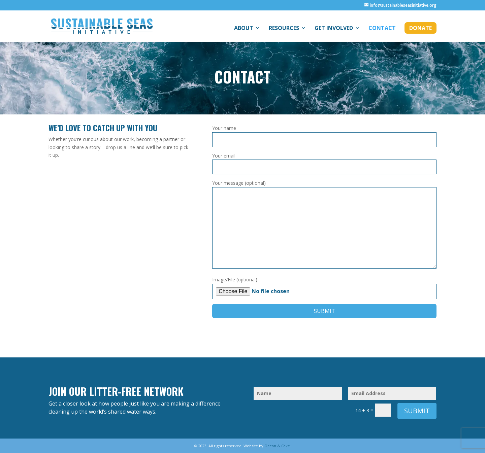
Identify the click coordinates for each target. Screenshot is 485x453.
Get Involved (334, 29)
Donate (420, 28)
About (243, 29)
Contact (382, 29)
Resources (284, 29)
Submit (417, 410)
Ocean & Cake (277, 445)
